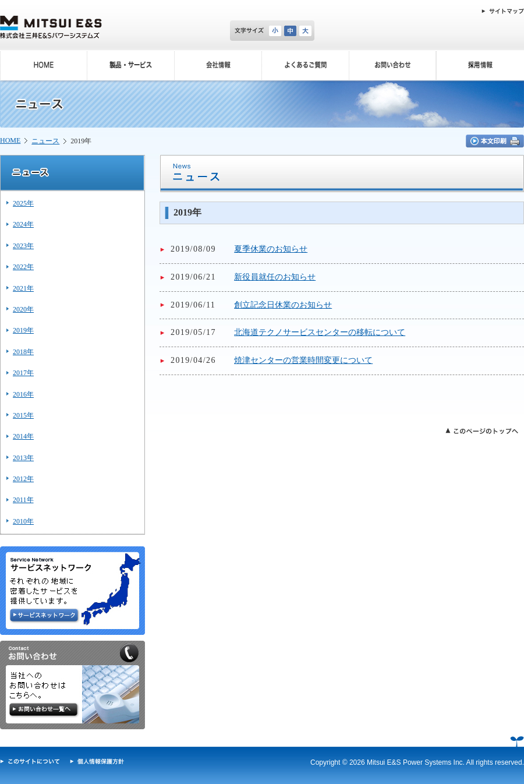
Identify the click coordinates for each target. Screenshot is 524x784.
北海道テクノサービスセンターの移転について (319, 332)
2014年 (23, 436)
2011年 (23, 500)
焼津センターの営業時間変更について (303, 360)
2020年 (23, 309)
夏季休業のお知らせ (270, 249)
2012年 (23, 479)
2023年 (23, 246)
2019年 (23, 330)
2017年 (23, 373)
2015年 (23, 415)
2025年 (23, 203)
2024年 (23, 224)
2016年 (23, 394)
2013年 (23, 458)
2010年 (23, 521)
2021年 (23, 288)
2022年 (23, 267)
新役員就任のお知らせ (275, 277)
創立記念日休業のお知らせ (283, 305)
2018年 (23, 352)
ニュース (45, 141)
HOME (10, 140)
